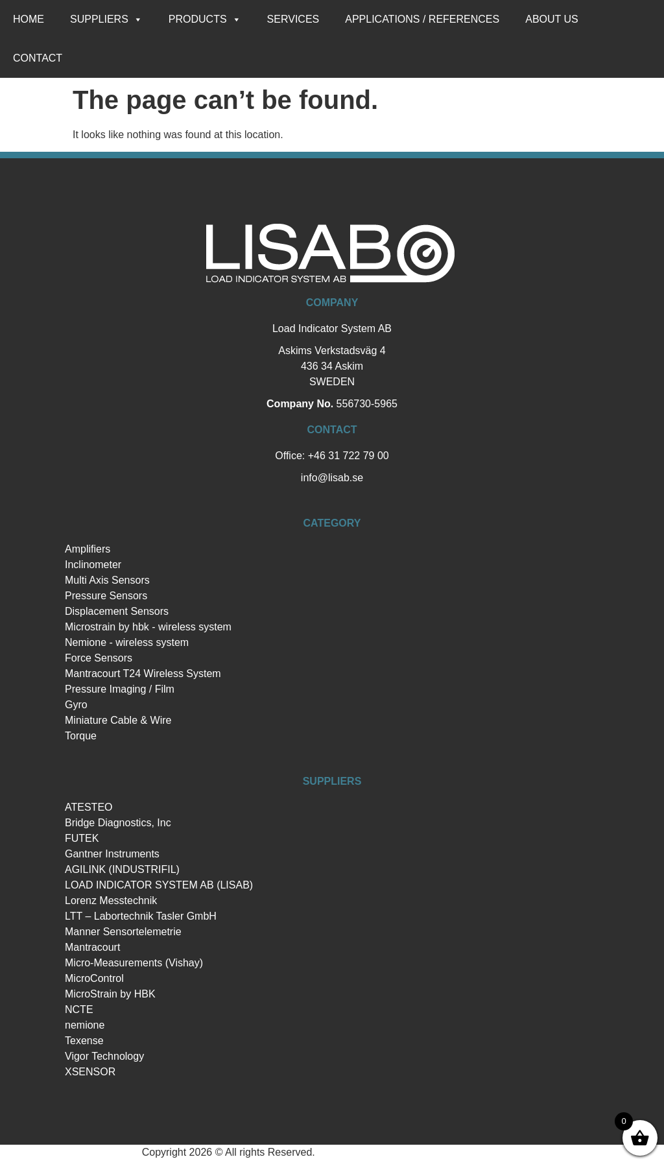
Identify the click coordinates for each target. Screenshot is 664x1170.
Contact (37, 58)
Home (28, 19)
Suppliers (106, 19)
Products (205, 19)
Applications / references (422, 19)
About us (551, 19)
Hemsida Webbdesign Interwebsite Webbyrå (420, 1152)
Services (293, 19)
